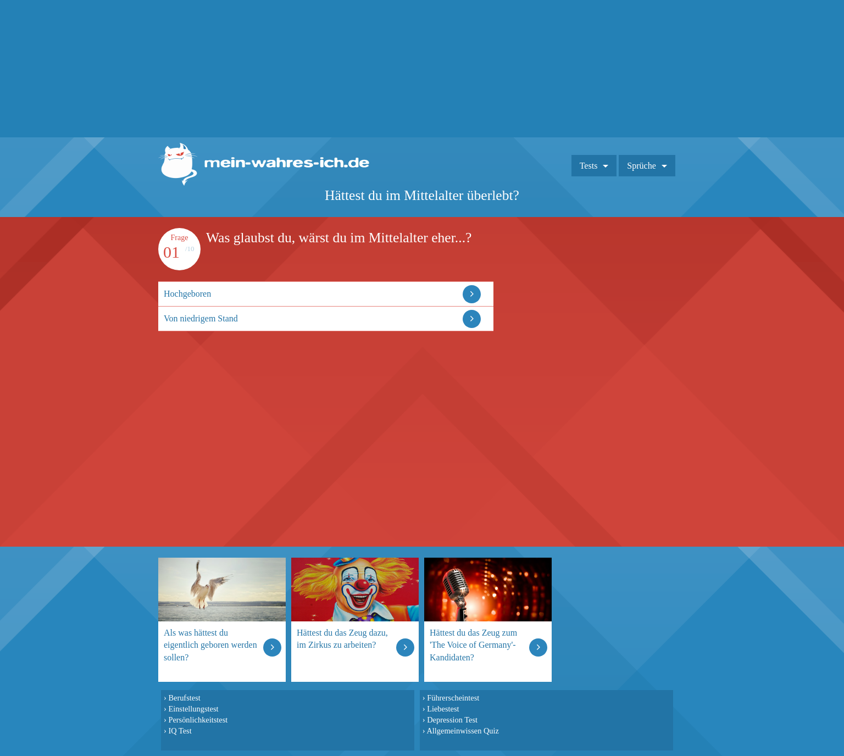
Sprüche (641, 165)
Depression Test (452, 719)
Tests (589, 165)
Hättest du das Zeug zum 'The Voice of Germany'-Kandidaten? (473, 645)
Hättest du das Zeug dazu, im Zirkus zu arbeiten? (342, 638)
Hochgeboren (187, 293)
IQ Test (179, 730)
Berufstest (184, 697)
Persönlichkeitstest (197, 719)
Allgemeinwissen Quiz (462, 730)
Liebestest (443, 708)
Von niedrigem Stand (201, 318)
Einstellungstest (193, 708)
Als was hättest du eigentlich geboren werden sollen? (210, 645)
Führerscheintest (453, 697)
